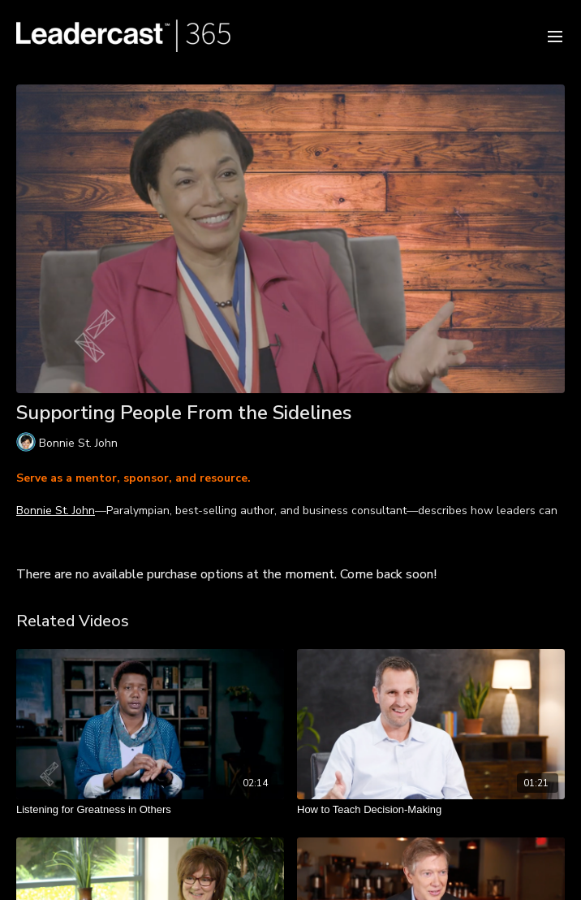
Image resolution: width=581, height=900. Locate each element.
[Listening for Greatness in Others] (150, 810)
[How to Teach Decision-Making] (431, 810)
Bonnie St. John (55, 510)
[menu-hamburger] (555, 35)
